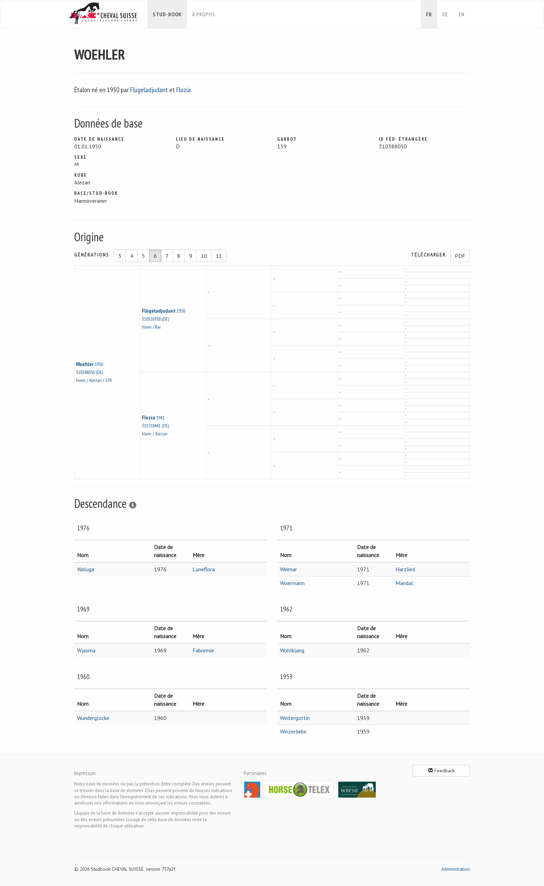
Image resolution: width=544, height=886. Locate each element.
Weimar (288, 569)
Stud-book (167, 14)
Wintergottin (295, 717)
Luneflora (204, 569)
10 (204, 255)
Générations (91, 255)
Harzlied (405, 569)
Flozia (183, 89)
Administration (455, 869)
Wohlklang (292, 650)
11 (219, 255)
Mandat (405, 583)
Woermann (292, 583)
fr (429, 14)
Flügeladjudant (149, 89)
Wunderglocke (93, 717)
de (445, 14)
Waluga (85, 569)
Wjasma (86, 650)
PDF (460, 255)
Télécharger (428, 255)
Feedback (441, 770)
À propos (203, 14)
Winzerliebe (293, 731)
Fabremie (203, 650)
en (462, 14)
